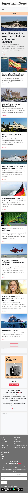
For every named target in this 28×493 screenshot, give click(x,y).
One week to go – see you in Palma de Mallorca (12, 105)
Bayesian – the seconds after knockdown (12, 229)
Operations (4, 445)
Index (2, 454)
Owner (3, 448)
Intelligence (5, 452)
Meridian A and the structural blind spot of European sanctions (13, 37)
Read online (14, 385)
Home (2, 437)
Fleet (2, 443)
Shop (2, 458)
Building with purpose (10, 330)
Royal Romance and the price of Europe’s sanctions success (14, 167)
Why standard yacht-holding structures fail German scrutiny (13, 199)
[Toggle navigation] (3, 9)
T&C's (14, 443)
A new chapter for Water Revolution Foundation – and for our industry (13, 298)
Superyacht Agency (19, 448)
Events (3, 456)
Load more (14, 345)
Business (3, 439)
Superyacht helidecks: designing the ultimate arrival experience (13, 262)
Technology (4, 441)
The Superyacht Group (20, 445)
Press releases (5, 450)
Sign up (14, 408)
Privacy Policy (17, 441)
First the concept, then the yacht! (12, 135)
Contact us (16, 437)
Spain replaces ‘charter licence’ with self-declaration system (13, 75)
